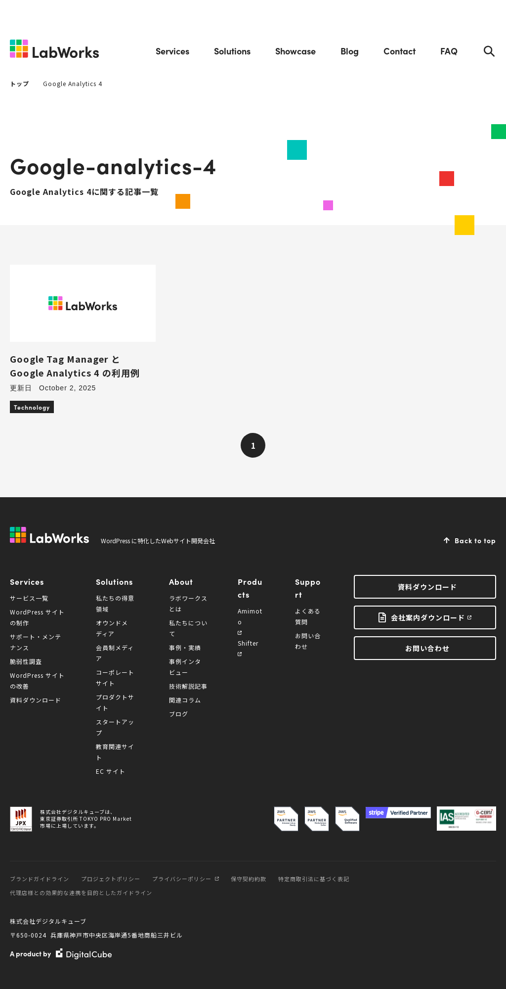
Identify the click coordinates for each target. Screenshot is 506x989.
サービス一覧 (29, 598)
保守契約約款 (248, 879)
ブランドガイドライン (39, 879)
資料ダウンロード (35, 700)
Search (489, 51)
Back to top (475, 540)
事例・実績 (185, 647)
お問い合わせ (427, 648)
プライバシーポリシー (185, 879)
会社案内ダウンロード (428, 617)
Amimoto (250, 621)
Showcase (295, 51)
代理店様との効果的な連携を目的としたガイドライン (81, 892)
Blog (349, 51)
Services (172, 51)
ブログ (178, 713)
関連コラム (185, 700)
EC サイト (111, 771)
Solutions (232, 51)
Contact (399, 51)
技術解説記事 (188, 686)
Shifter (248, 647)
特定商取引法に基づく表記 (313, 879)
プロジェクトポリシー (110, 879)
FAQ (449, 51)
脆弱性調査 (26, 661)
